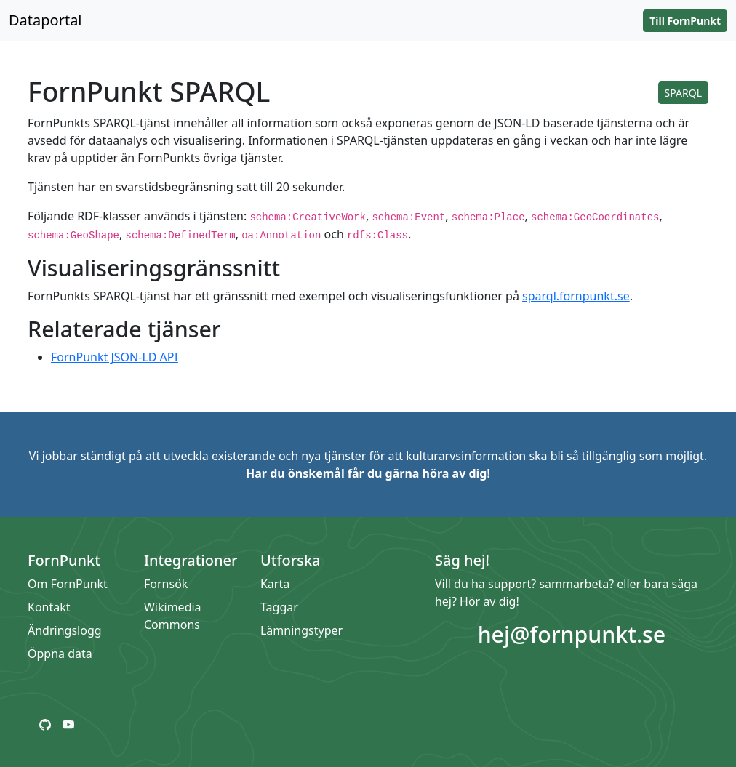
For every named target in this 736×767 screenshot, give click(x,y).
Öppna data (60, 654)
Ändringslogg (65, 630)
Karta (274, 584)
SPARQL (683, 93)
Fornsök (166, 584)
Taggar (279, 607)
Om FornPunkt (68, 584)
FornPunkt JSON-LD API (114, 357)
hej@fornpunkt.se (572, 634)
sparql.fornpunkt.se (576, 296)
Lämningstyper (301, 630)
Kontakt (49, 607)
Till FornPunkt (685, 21)
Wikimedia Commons (172, 616)
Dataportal (45, 20)
